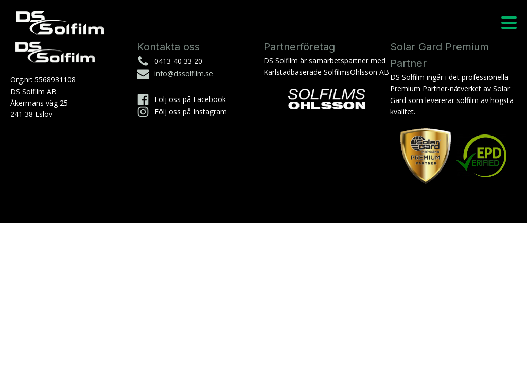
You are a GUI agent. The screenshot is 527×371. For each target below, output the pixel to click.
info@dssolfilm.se (183, 73)
